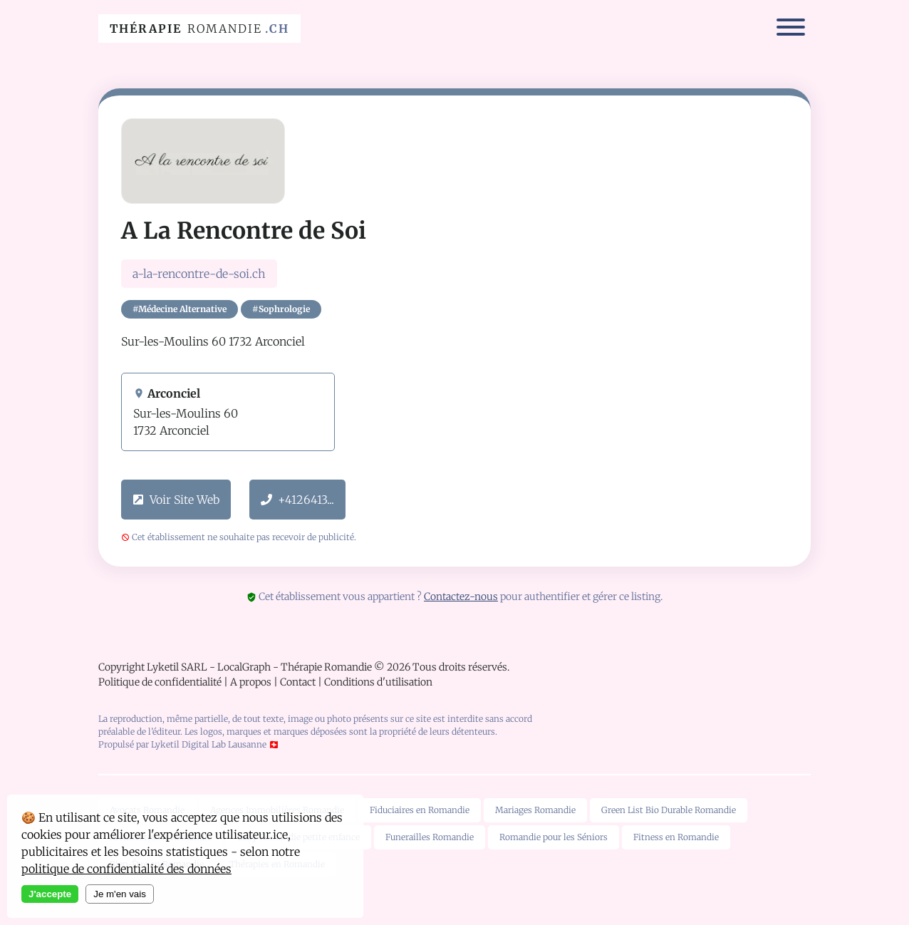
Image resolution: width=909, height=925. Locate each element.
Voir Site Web (176, 499)
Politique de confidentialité (160, 682)
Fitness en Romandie (676, 837)
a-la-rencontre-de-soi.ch (199, 274)
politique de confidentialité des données (126, 869)
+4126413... (297, 499)
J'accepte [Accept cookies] (49, 894)
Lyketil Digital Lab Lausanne (208, 744)
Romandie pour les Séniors (553, 837)
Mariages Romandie (535, 810)
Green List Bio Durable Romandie (668, 810)
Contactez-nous (461, 596)
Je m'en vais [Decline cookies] (119, 894)
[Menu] (791, 29)
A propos (250, 682)
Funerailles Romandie (429, 837)
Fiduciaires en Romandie (419, 810)
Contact (298, 682)
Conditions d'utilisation (378, 682)
